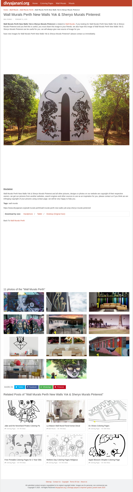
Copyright (65, 482)
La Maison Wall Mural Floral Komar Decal (63, 426)
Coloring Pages (46, 3)
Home (35, 3)
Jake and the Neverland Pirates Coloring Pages (24, 426)
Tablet (39, 214)
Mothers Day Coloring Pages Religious (62, 460)
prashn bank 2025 (99, 487)
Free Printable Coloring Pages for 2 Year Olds (23, 460)
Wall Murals (61, 3)
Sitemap (49, 482)
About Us (84, 482)
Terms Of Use (74, 482)
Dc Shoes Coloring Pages (99, 426)
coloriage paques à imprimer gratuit (79, 487)
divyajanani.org (16, 3)
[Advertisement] (66, 55)
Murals (72, 3)
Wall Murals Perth (17, 221)
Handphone (28, 214)
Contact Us (57, 482)
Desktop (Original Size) (55, 214)
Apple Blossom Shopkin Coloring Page (104, 460)
